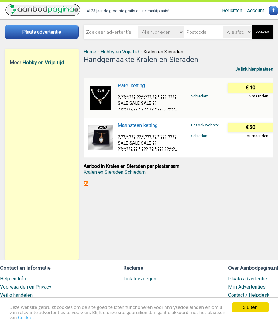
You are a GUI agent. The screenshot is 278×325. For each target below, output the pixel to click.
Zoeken (262, 32)
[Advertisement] (42, 162)
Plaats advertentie (247, 279)
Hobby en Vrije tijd (43, 63)
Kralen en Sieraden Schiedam (115, 172)
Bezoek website (205, 125)
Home (90, 52)
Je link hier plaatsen (254, 69)
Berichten (232, 10)
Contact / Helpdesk (248, 295)
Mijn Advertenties (247, 287)
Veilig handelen (16, 295)
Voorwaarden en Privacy (25, 287)
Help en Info (13, 279)
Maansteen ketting (138, 125)
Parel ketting (131, 85)
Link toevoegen (139, 279)
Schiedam (199, 96)
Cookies (26, 318)
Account (255, 10)
